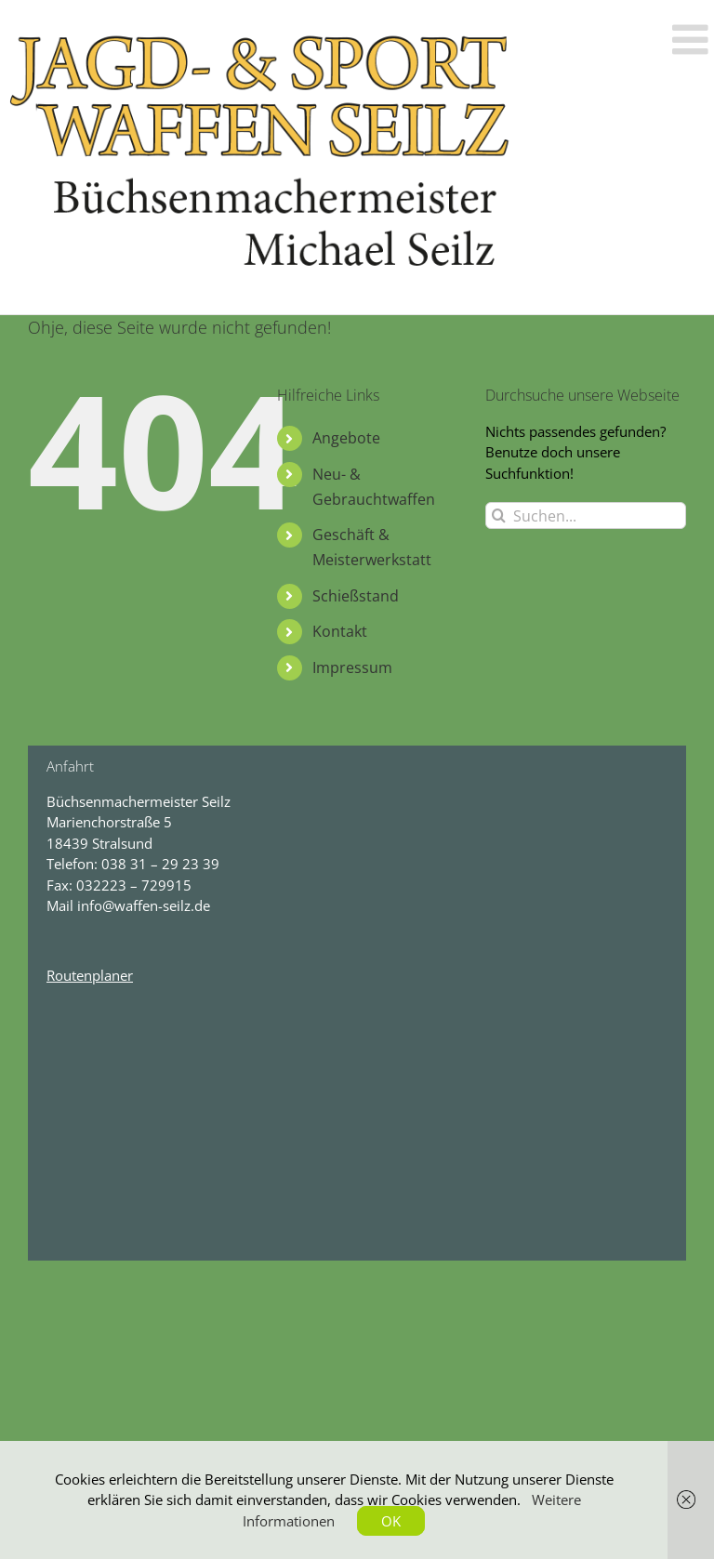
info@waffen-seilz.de (143, 905)
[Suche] (498, 515)
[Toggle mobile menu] (693, 39)
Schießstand (355, 596)
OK (391, 1521)
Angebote (346, 438)
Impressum (352, 667)
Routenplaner (89, 975)
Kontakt (339, 631)
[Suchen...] (585, 515)
